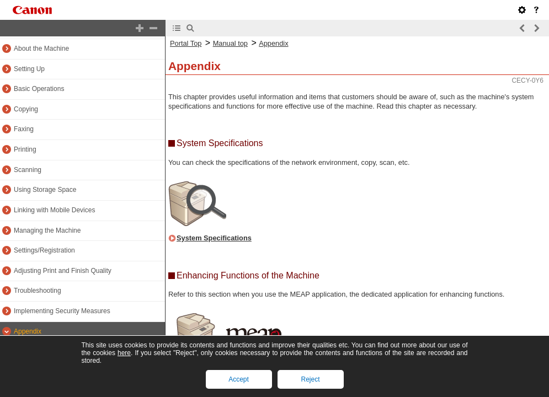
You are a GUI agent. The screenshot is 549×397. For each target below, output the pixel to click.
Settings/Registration (44, 250)
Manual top (230, 43)
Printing (25, 149)
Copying (26, 109)
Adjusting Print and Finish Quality (62, 271)
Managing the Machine (47, 230)
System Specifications (214, 238)
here (124, 353)
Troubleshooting (37, 290)
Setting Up (29, 69)
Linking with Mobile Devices (54, 210)
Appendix (27, 331)
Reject (310, 379)
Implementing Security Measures (62, 311)
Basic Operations (39, 89)
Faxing (24, 129)
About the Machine (41, 48)
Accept (238, 379)
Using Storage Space (45, 190)
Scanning (27, 170)
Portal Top (185, 43)
